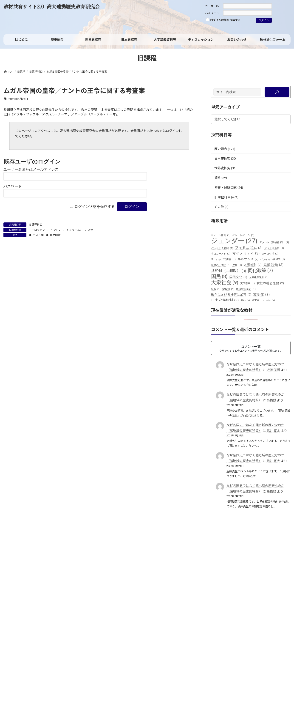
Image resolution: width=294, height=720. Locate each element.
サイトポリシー (17, 639)
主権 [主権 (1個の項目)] (237, 265)
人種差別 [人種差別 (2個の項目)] (252, 265)
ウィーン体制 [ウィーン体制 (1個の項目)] (220, 235)
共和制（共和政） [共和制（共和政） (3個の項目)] (228, 271)
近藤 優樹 (273, 370)
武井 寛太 (273, 431)
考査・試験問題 (225, 187)
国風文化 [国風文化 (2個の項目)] (238, 277)
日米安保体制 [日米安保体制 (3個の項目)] (225, 300)
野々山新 (55, 235)
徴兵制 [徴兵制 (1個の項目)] (228, 289)
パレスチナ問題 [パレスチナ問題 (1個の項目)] (222, 248)
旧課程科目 (35, 224)
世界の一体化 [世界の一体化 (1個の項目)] (221, 265)
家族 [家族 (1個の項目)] (215, 289)
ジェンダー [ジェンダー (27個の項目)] (234, 241)
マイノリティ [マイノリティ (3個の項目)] (246, 253)
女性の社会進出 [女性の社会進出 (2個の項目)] (270, 283)
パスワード (212, 13)
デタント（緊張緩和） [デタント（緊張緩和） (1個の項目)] (274, 242)
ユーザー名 (212, 6)
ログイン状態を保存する (223, 20)
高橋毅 (271, 400)
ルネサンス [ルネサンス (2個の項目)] (247, 259)
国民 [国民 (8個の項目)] (219, 276)
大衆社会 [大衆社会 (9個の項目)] (224, 282)
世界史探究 (222, 168)
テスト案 (38, 235)
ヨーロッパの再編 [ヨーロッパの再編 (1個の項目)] (223, 259)
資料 (217, 178)
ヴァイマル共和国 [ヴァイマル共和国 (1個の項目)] (272, 259)
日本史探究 (222, 158)
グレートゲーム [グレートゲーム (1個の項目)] (243, 235)
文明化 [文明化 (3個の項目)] (261, 294)
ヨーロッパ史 (37, 230)
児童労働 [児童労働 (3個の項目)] (273, 265)
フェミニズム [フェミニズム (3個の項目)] (249, 248)
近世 (90, 230)
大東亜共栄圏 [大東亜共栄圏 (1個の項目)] (259, 277)
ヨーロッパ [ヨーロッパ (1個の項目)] (269, 253)
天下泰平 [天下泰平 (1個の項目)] (247, 283)
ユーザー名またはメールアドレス (31, 169)
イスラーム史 (74, 230)
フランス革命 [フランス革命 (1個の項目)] (274, 248)
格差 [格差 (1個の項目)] (270, 300)
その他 (219, 207)
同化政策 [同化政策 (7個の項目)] (260, 270)
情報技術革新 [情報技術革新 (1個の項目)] (246, 289)
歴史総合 (220, 149)
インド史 (55, 230)
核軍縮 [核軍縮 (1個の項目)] (258, 300)
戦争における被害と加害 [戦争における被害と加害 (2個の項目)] (231, 295)
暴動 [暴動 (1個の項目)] (245, 300)
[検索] (277, 92)
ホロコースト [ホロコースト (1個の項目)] (220, 253)
